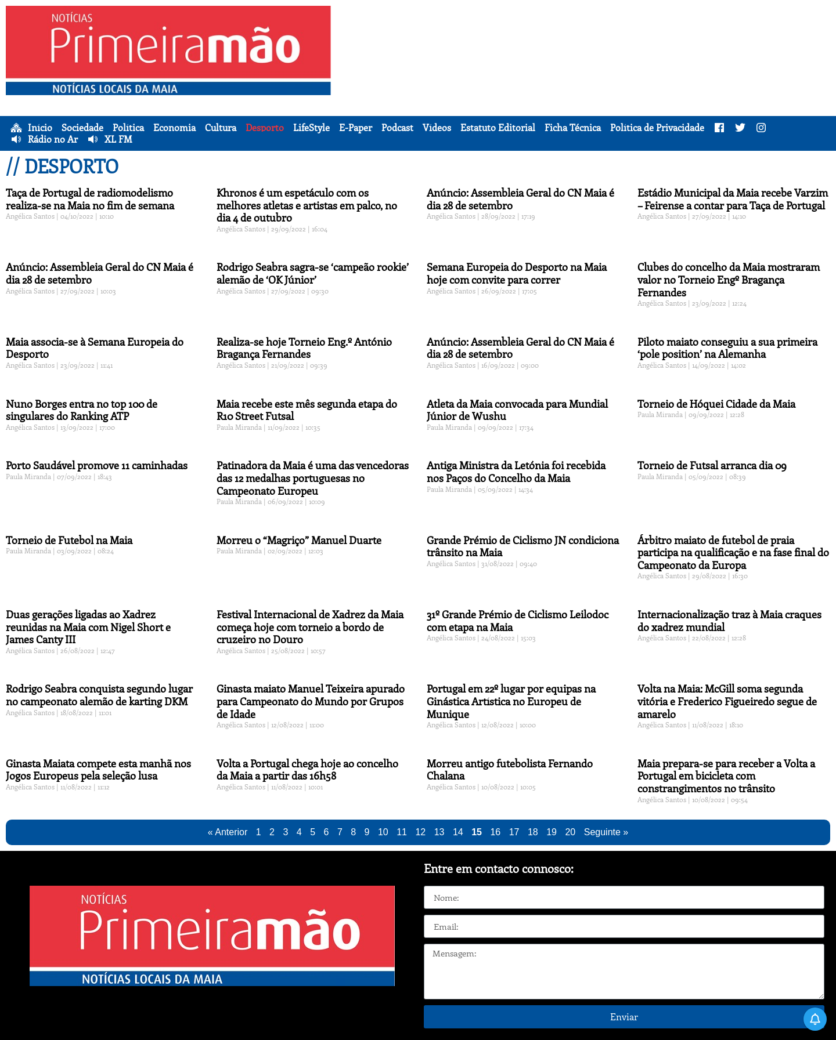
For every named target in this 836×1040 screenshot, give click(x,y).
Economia (174, 127)
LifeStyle (311, 127)
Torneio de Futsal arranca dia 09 (712, 465)
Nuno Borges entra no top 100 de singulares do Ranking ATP (81, 410)
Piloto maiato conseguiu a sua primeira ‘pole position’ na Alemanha (727, 348)
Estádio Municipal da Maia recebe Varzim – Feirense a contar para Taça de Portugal (732, 199)
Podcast (397, 127)
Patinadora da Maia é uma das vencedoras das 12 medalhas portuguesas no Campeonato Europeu (313, 477)
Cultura (220, 127)
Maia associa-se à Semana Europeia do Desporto (94, 348)
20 (570, 832)
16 (495, 832)
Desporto (265, 127)
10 (383, 832)
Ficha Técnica (573, 127)
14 (458, 832)
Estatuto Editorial (497, 127)
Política (128, 127)
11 (402, 832)
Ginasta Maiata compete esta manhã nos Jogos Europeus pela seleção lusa (98, 769)
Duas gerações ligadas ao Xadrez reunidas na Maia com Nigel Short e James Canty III (88, 626)
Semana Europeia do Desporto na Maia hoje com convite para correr (517, 273)
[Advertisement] (586, 87)
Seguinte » (606, 832)
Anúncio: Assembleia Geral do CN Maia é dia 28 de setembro (520, 199)
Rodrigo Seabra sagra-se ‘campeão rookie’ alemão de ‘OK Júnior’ (313, 273)
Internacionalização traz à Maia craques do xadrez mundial (729, 620)
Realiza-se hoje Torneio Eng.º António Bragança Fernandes (304, 348)
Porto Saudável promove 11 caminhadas (97, 465)
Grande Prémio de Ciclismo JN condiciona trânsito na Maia (523, 546)
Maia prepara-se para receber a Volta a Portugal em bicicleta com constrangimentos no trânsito (726, 775)
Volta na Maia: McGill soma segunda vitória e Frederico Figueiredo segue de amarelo (727, 701)
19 (551, 832)
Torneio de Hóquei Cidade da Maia (716, 404)
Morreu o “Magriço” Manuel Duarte (299, 540)
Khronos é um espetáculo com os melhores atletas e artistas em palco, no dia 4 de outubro (307, 205)
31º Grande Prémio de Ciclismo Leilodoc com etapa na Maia (517, 620)
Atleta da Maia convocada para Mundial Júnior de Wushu (517, 410)
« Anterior (227, 832)
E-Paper (355, 127)
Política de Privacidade (657, 127)
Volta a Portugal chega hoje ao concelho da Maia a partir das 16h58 (307, 769)
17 (514, 832)
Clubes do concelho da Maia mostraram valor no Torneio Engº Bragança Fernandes (728, 279)
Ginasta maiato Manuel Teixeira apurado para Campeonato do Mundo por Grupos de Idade (311, 701)
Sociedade (82, 127)
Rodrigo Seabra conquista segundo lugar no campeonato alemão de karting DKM (99, 695)
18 (533, 832)
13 (439, 832)
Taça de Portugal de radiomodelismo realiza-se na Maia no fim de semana (90, 199)
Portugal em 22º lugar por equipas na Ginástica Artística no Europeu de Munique (511, 701)
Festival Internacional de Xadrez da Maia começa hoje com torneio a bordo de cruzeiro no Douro (310, 626)
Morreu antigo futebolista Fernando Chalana (510, 769)
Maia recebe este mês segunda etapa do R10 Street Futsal (307, 410)
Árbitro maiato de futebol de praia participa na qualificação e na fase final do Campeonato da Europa (733, 552)
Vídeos (437, 127)
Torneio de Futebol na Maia (69, 540)
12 (420, 832)
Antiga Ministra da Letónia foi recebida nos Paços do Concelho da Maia (516, 471)
